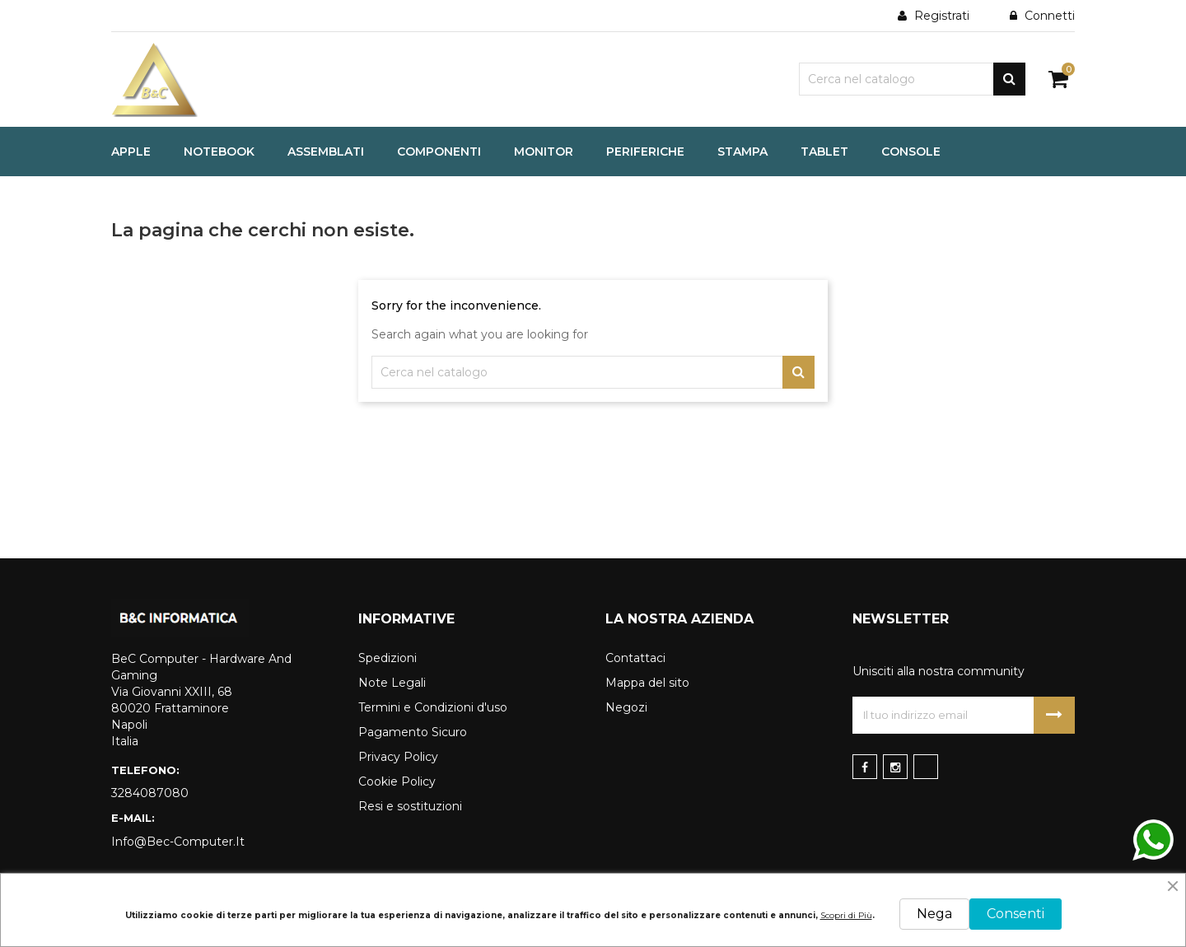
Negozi (626, 707)
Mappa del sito (647, 682)
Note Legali (392, 682)
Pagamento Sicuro (412, 732)
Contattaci (635, 658)
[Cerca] (912, 79)
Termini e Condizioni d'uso (432, 707)
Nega (934, 913)
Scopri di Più (846, 915)
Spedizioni (387, 658)
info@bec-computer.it (178, 841)
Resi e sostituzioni (410, 806)
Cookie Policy (397, 781)
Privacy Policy (398, 756)
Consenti (1015, 913)
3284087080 (150, 793)
